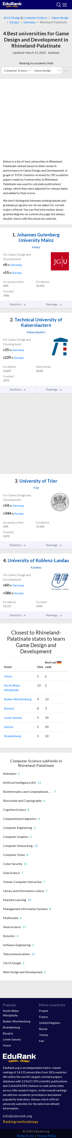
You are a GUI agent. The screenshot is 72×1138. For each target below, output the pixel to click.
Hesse (8, 676)
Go (66, 70)
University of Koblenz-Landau (36, 560)
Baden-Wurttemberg (18, 699)
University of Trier (36, 481)
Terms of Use (25, 1135)
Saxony (8, 726)
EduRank (54, 52)
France (43, 1016)
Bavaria (9, 708)
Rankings (54, 304)
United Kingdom (49, 1022)
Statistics (18, 304)
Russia (43, 1028)
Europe (14, 22)
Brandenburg (12, 736)
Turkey (43, 1035)
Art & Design (12, 17)
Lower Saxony (13, 717)
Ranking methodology (20, 1121)
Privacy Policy (46, 1135)
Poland (43, 1010)
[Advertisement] (36, 120)
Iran (41, 1041)
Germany (29, 22)
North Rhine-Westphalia (11, 1013)
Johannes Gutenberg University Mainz (36, 237)
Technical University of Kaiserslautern (36, 322)
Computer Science (35, 17)
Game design (60, 17)
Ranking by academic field (36, 63)
